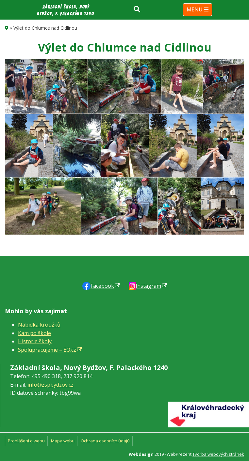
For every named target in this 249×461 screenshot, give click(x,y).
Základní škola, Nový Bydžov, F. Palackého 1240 (65, 10)
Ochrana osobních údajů (105, 441)
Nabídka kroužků (39, 324)
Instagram (148, 285)
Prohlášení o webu (26, 441)
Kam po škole (34, 333)
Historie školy (35, 341)
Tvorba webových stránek (218, 454)
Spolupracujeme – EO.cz (47, 349)
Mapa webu (63, 441)
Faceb (102, 285)
